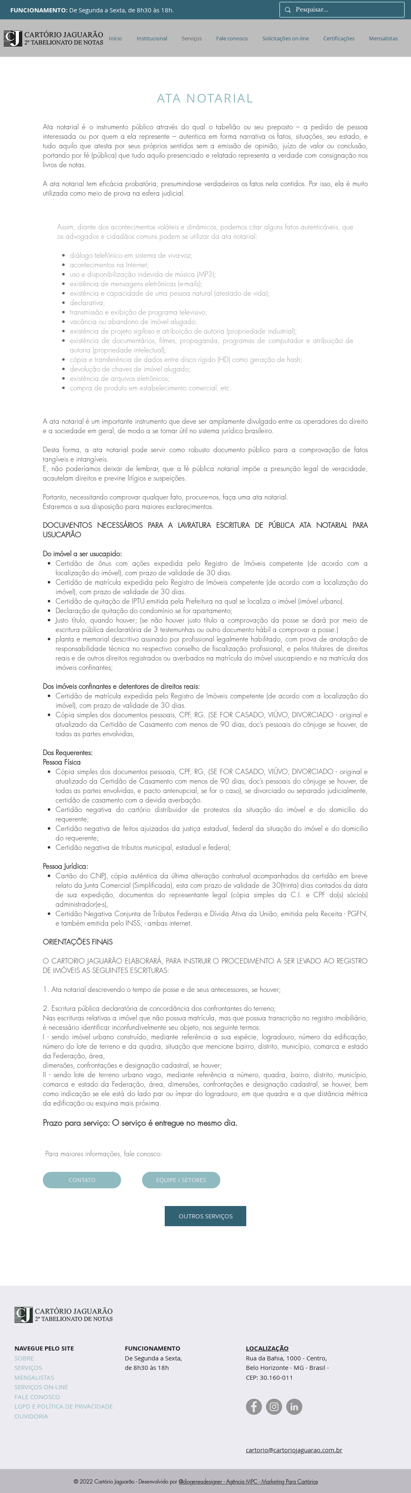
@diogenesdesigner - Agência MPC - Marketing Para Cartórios (248, 1481)
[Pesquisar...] (341, 9)
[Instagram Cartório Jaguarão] (274, 1407)
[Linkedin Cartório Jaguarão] (294, 1407)
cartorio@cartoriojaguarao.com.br (294, 1450)
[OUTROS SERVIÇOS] (205, 1216)
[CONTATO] (82, 1180)
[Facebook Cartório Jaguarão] (254, 1407)
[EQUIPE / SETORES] (181, 1180)
